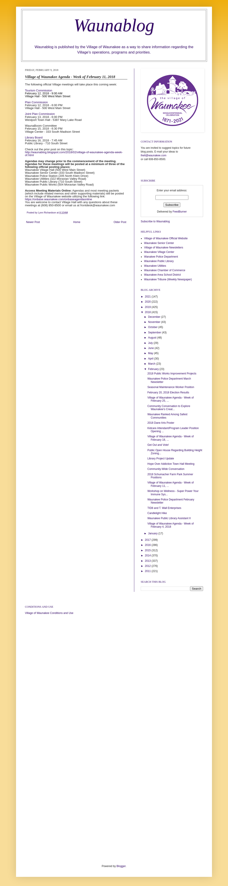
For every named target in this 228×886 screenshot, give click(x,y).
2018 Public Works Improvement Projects (171, 373)
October (153, 327)
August (152, 337)
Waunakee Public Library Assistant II (169, 518)
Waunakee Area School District (162, 274)
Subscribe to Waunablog (155, 221)
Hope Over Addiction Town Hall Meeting (170, 463)
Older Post (120, 222)
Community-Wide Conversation (165, 469)
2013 (148, 560)
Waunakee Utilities (155, 265)
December (154, 316)
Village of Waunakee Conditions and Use (49, 613)
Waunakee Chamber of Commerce (164, 270)
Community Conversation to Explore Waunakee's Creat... (168, 408)
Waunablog (114, 25)
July (151, 343)
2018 (148, 312)
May (151, 353)
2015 (148, 550)
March (152, 363)
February (153, 369)
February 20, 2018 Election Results (168, 392)
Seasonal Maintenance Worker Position (170, 387)
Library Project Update (160, 458)
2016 (148, 545)
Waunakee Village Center (159, 252)
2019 (148, 307)
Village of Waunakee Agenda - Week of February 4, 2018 (170, 525)
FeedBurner (180, 211)
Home (76, 222)
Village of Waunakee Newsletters (163, 247)
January (153, 533)
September (155, 332)
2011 (148, 571)
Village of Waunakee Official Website (166, 238)
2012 (148, 566)
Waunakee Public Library (159, 261)
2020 (148, 301)
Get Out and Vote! (158, 444)
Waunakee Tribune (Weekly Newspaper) (168, 279)
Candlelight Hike (157, 513)
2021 (148, 296)
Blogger (121, 866)
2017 (148, 539)
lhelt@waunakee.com (153, 155)
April (151, 358)
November (154, 322)
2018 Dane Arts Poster (160, 422)
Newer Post (33, 222)
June (151, 348)
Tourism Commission (38, 90)
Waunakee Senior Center (159, 243)
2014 (148, 555)
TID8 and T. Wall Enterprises (164, 508)
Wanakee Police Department (161, 256)
